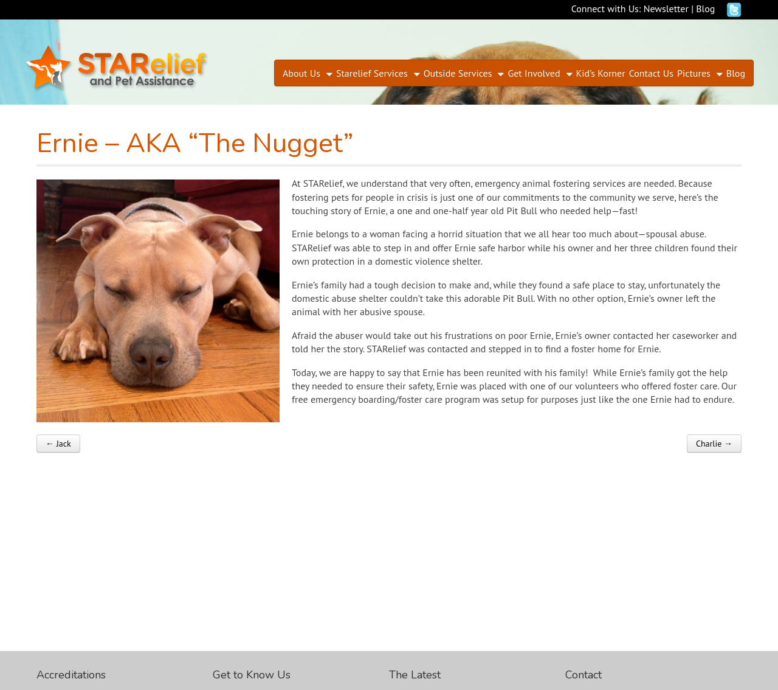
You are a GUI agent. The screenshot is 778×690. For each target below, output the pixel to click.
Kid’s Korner (600, 73)
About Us (301, 73)
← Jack (58, 443)
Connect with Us (605, 8)
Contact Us (651, 73)
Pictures (694, 73)
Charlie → (714, 443)
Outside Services (458, 73)
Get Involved (534, 73)
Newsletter (666, 8)
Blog (705, 8)
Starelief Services (372, 73)
